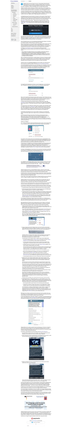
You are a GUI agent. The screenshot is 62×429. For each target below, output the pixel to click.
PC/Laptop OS (13, 34)
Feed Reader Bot (34, 297)
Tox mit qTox (15, 23)
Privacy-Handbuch (14, 1)
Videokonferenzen (15, 26)
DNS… (12, 31)
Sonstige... (14, 20)
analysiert (39, 146)
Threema (14, 13)
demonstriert (23, 102)
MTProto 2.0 (34, 146)
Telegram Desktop (42, 244)
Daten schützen (13, 33)
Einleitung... (13, 3)
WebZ (35, 252)
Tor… (12, 28)
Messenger (14, 12)
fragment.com (24, 20)
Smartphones (13, 35)
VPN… (12, 29)
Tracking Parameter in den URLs (27, 195)
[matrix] (14, 18)
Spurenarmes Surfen (26, 254)
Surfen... (12, 5)
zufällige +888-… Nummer (25, 22)
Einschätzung (30, 211)
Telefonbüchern (32, 106)
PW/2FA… (12, 6)
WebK (31, 252)
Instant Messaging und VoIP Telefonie (14, 10)
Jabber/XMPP (15, 19)
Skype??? (14, 24)
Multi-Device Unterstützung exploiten (43, 63)
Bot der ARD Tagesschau (43, 331)
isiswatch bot (45, 209)
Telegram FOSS (35, 239)
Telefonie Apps (14, 22)
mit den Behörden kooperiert (29, 48)
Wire (14, 17)
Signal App (14, 14)
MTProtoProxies (29, 290)
